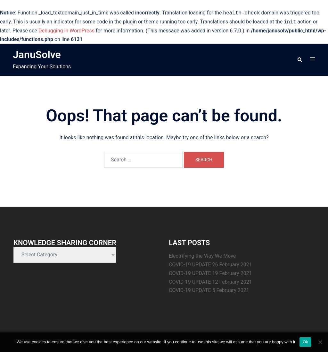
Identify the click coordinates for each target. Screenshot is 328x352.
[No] (320, 342)
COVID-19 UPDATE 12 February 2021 (210, 282)
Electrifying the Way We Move (202, 256)
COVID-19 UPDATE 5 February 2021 (209, 290)
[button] (299, 60)
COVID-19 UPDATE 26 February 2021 (210, 265)
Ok (305, 341)
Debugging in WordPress (66, 31)
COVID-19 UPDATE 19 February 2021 (210, 273)
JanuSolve (37, 54)
